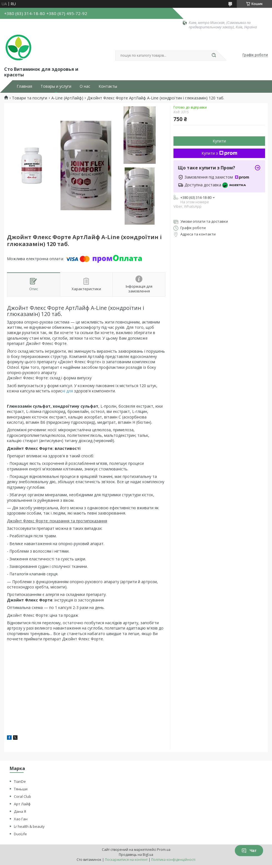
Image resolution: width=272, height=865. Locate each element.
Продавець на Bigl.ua (136, 854)
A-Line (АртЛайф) (67, 98)
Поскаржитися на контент (126, 859)
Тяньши (20, 788)
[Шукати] (213, 56)
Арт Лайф (22, 803)
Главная (24, 86)
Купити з (219, 153)
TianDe (20, 781)
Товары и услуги (56, 86)
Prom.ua (163, 849)
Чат (248, 850)
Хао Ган (20, 818)
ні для (67, 390)
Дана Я (20, 811)
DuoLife (20, 833)
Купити (219, 141)
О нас (85, 86)
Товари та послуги (29, 98)
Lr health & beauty (29, 826)
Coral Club (22, 796)
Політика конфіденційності (173, 859)
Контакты (108, 86)
